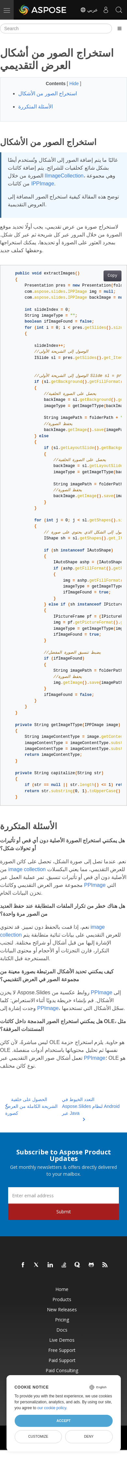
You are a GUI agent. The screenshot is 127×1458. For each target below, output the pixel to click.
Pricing (62, 1320)
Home (61, 1289)
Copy (112, 275)
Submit (63, 1211)
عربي (89, 10)
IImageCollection (64, 175)
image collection (27, 869)
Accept (63, 1421)
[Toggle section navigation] (119, 28)
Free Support (62, 1350)
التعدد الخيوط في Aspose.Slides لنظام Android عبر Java (91, 1107)
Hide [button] (74, 83)
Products (61, 1299)
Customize (38, 1436)
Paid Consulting (62, 1370)
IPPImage (42, 183)
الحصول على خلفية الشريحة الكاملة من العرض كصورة (31, 1106)
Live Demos (62, 1340)
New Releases (62, 1309)
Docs (61, 1330)
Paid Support (62, 1360)
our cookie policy (51, 1408)
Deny (88, 1436)
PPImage (95, 885)
